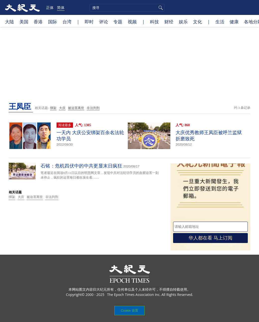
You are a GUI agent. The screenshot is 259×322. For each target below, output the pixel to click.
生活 (219, 22)
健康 (234, 22)
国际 (52, 22)
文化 (197, 22)
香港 (38, 22)
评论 (103, 22)
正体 (50, 7)
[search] (127, 7)
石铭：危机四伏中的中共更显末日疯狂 (81, 165)
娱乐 (183, 22)
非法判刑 (93, 108)
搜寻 (160, 7)
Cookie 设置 (129, 310)
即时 (89, 22)
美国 (23, 22)
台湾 (67, 22)
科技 (154, 22)
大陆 (9, 22)
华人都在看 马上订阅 (210, 238)
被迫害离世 (76, 108)
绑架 (53, 108)
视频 (132, 22)
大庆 (62, 108)
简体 (61, 7)
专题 (117, 22)
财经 (168, 22)
